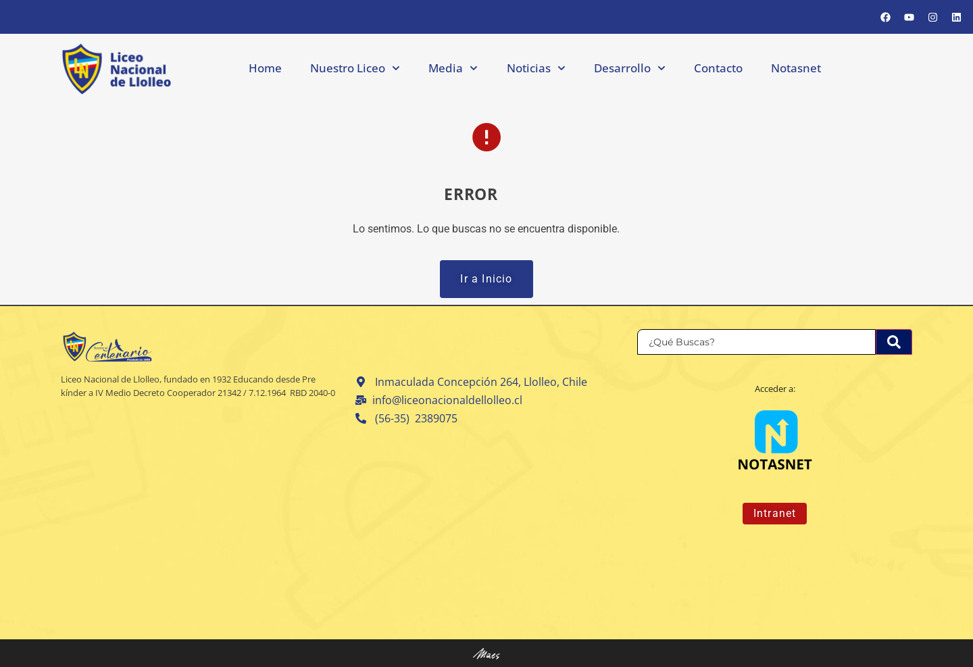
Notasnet (796, 68)
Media (453, 68)
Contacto (718, 68)
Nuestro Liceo (355, 68)
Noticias (536, 68)
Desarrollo (630, 68)
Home (265, 68)
